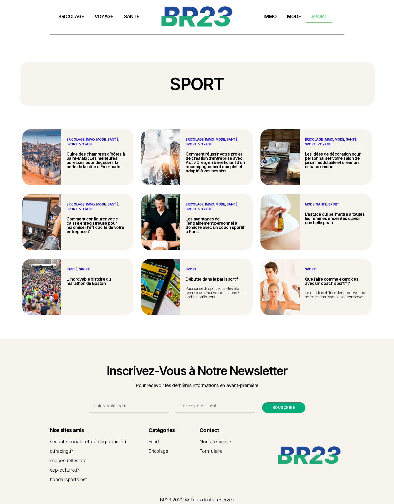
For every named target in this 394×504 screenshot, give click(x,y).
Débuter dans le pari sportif (212, 279)
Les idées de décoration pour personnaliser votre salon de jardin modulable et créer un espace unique (333, 160)
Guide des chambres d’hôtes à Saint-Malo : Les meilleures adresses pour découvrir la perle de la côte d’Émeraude (95, 160)
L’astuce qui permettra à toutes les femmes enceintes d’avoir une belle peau (335, 218)
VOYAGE (104, 16)
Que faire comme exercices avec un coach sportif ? (331, 281)
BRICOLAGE (71, 16)
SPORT (319, 16)
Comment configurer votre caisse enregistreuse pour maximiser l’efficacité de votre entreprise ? (95, 225)
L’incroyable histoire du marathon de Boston (88, 281)
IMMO (270, 16)
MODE (294, 16)
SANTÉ (132, 16)
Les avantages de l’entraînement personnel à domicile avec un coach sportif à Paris (215, 225)
